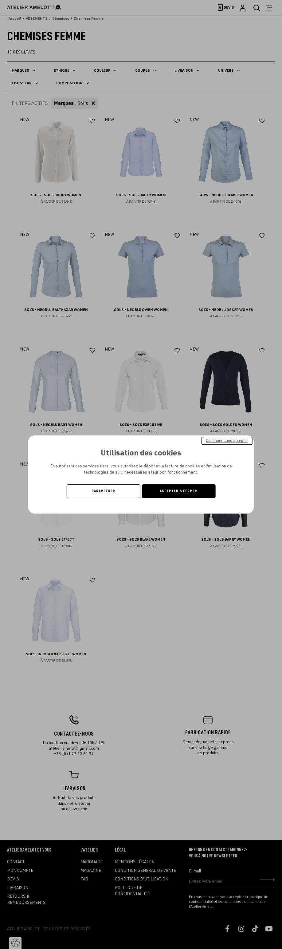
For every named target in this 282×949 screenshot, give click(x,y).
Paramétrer (103, 491)
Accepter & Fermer (178, 491)
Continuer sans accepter (227, 440)
